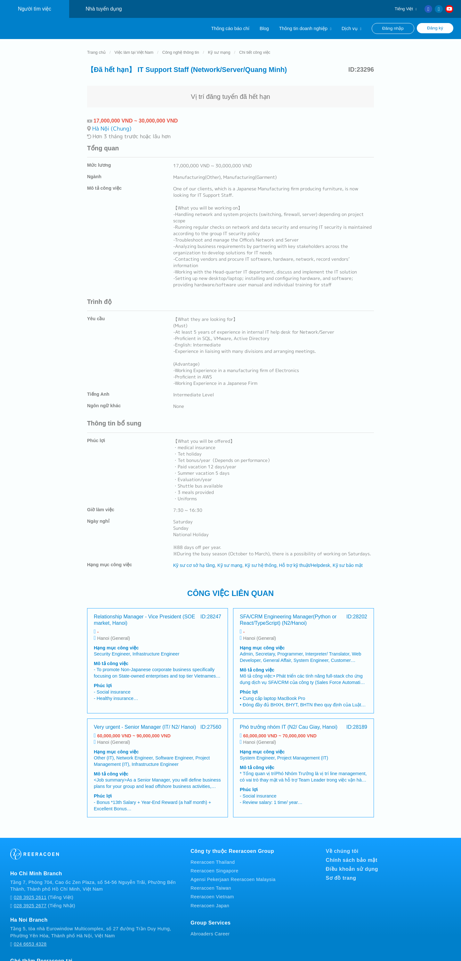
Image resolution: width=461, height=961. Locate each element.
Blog (264, 28)
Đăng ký (435, 28)
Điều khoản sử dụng (352, 862)
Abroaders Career (210, 927)
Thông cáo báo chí (230, 28)
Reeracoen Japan (209, 899)
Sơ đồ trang (341, 871)
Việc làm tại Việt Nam (134, 46)
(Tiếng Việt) (41, 891)
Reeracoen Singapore (214, 864)
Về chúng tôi (342, 844)
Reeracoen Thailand (212, 855)
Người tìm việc (34, 9)
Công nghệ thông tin (180, 46)
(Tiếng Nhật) (42, 899)
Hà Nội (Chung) (112, 122)
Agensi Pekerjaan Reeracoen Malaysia (232, 873)
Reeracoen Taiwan (210, 882)
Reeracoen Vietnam (212, 890)
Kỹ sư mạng (219, 46)
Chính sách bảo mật (351, 853)
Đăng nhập (393, 28)
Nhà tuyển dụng (103, 9)
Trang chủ (96, 46)
